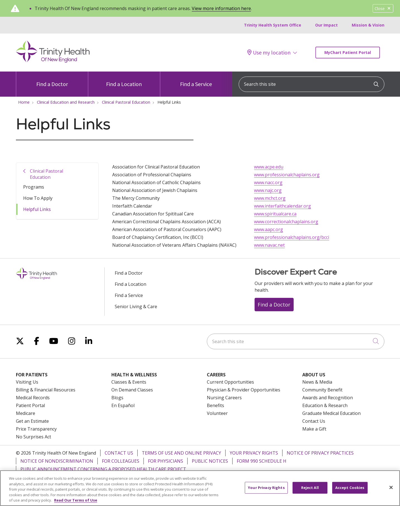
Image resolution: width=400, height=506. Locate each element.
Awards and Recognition (327, 398)
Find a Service (196, 79)
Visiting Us (27, 382)
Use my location (269, 52)
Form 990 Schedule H (261, 461)
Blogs (117, 398)
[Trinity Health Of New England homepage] (53, 61)
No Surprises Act (33, 437)
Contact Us (313, 421)
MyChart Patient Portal (347, 52)
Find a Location (124, 79)
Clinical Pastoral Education (46, 174)
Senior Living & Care (136, 306)
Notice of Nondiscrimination (56, 461)
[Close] (391, 491)
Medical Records (33, 398)
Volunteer (217, 413)
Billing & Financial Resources (45, 390)
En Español (123, 405)
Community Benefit (322, 390)
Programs (33, 187)
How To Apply (37, 198)
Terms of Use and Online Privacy (181, 453)
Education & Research (325, 405)
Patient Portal (30, 405)
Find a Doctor (52, 79)
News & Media (317, 382)
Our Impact (326, 25)
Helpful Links (37, 209)
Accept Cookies (350, 491)
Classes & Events (128, 382)
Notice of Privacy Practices (320, 453)
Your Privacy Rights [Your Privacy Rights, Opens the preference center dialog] (266, 491)
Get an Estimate (32, 421)
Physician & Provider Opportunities (243, 390)
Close (383, 8)
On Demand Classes (132, 390)
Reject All (310, 491)
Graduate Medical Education (331, 413)
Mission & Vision (368, 25)
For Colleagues (120, 461)
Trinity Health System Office (272, 25)
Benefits (215, 405)
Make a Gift (314, 429)
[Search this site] (311, 84)
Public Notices (210, 461)
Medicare (25, 413)
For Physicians (165, 461)
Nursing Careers (224, 398)
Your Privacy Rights (254, 453)
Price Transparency (36, 429)
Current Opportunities (230, 382)
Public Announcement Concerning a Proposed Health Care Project (103, 469)
